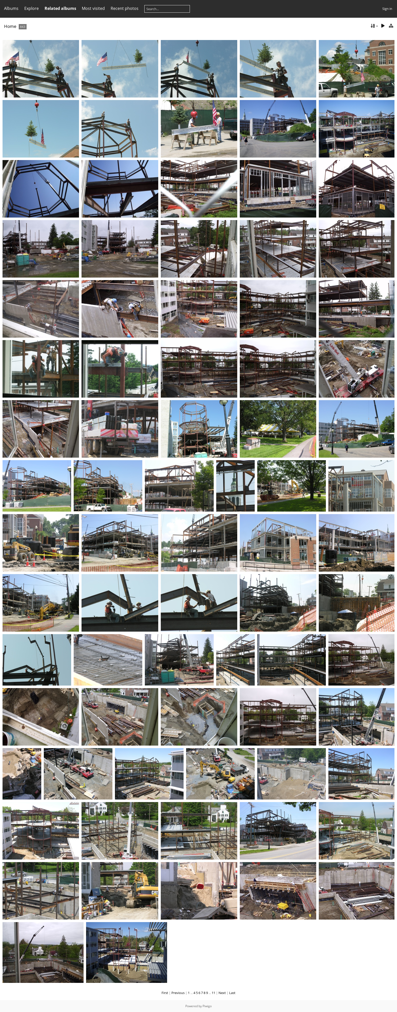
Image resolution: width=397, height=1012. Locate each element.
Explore (31, 8)
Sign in (387, 8)
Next (222, 992)
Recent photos (124, 8)
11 (213, 992)
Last (232, 992)
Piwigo (207, 1006)
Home (10, 26)
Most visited (93, 8)
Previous (178, 992)
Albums (11, 8)
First (165, 992)
